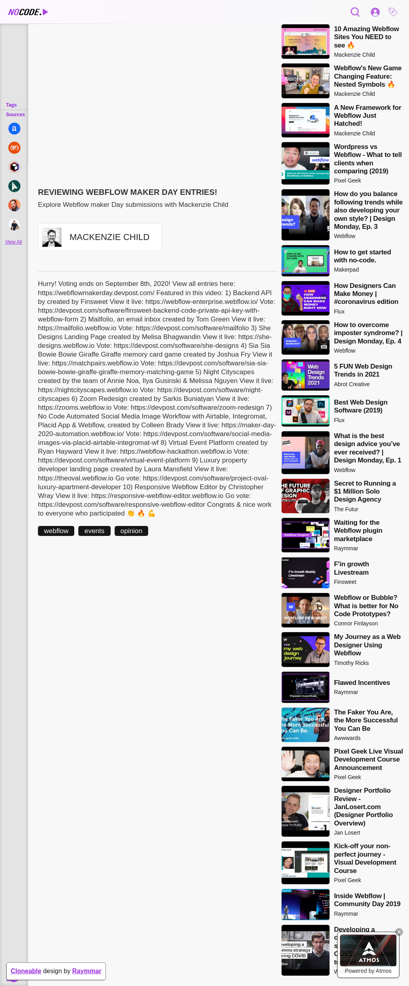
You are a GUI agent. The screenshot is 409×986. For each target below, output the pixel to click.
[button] (395, 12)
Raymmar (86, 971)
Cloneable (26, 971)
